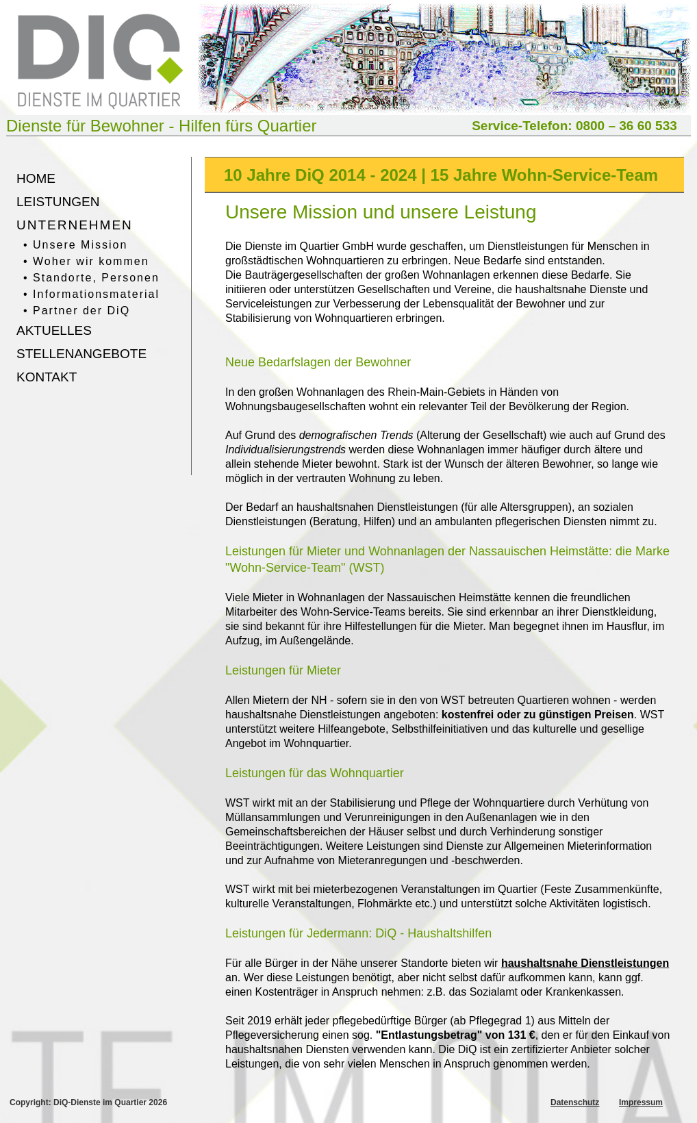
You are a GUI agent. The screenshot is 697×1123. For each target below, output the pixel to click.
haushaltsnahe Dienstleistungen (585, 963)
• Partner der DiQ (76, 310)
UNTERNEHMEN (74, 225)
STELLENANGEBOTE (81, 353)
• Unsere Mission (75, 245)
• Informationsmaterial (91, 294)
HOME (35, 178)
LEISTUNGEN (57, 201)
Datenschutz (574, 1102)
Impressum (641, 1102)
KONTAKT (46, 377)
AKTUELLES (54, 330)
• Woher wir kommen (86, 261)
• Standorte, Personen (91, 277)
